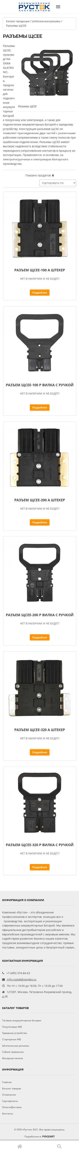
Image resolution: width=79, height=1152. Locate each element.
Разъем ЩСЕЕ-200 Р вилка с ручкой (40, 615)
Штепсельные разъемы (46, 21)
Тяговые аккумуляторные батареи (21, 1020)
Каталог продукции (17, 21)
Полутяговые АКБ (12, 1026)
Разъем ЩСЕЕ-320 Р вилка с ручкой (40, 844)
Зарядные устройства (14, 1033)
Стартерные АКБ (11, 1039)
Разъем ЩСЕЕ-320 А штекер (39, 729)
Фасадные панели (12, 1058)
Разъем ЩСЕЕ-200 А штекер (39, 500)
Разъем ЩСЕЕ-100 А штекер (39, 270)
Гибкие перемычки (13, 1052)
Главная (20, 1146)
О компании (9, 1094)
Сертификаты (10, 1101)
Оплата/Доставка (12, 1107)
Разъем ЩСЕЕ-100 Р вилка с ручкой (40, 385)
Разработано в (40, 1136)
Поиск (59, 1146)
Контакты (7, 1113)
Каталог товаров (11, 1088)
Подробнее (39, 292)
